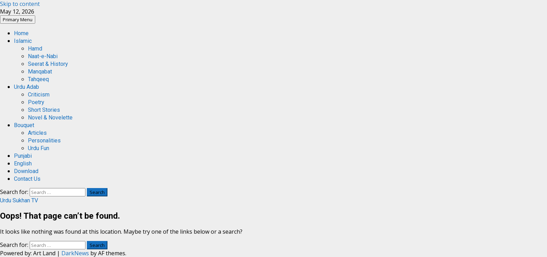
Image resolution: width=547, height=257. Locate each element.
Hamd (35, 48)
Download (26, 171)
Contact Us (27, 179)
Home (21, 33)
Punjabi (23, 156)
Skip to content (20, 4)
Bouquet (24, 125)
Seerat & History (48, 64)
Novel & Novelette (50, 117)
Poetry (36, 102)
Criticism (39, 94)
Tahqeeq (38, 79)
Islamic (23, 41)
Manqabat (40, 71)
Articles (37, 133)
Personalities (44, 140)
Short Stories (44, 110)
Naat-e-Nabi (43, 56)
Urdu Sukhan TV (19, 200)
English (23, 163)
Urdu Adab (26, 87)
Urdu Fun (38, 148)
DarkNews (75, 253)
